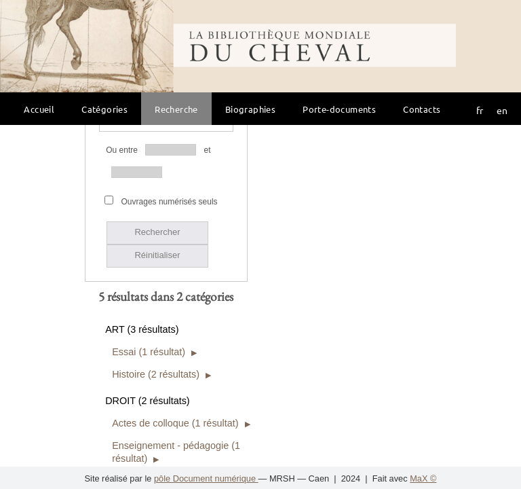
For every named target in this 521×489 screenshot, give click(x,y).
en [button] (502, 110)
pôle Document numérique (206, 478)
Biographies (250, 109)
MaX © (423, 478)
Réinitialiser (157, 160)
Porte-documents (339, 109)
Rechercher (157, 137)
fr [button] (479, 110)
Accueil (39, 109)
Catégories (104, 109)
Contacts (421, 109)
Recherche (176, 109)
